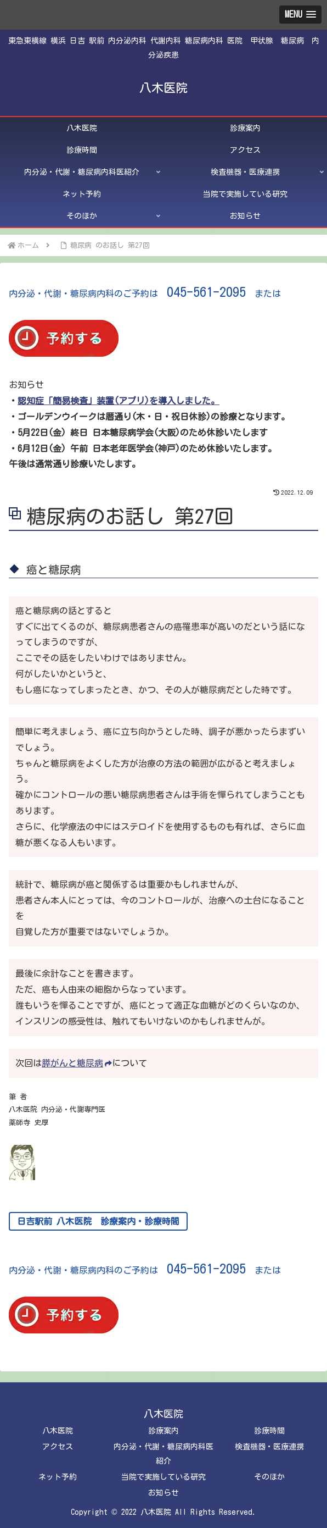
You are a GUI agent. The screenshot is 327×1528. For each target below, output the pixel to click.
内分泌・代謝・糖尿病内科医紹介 (163, 1453)
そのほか (269, 1477)
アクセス (57, 1447)
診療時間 (269, 1431)
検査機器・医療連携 (269, 1447)
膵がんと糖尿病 (77, 1063)
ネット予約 (57, 1477)
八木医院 (57, 1431)
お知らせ (163, 1493)
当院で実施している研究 (163, 1477)
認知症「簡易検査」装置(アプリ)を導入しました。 (118, 400)
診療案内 (163, 1431)
